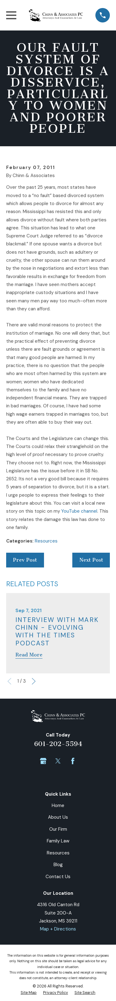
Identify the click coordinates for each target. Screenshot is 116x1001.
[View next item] (33, 681)
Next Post (91, 560)
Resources (46, 541)
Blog (58, 865)
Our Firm (58, 829)
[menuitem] (29, 993)
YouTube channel (79, 511)
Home (58, 805)
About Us (58, 817)
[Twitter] (58, 761)
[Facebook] (73, 761)
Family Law (58, 841)
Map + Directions (58, 929)
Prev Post (25, 560)
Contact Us (58, 877)
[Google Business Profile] (43, 761)
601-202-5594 (58, 744)
